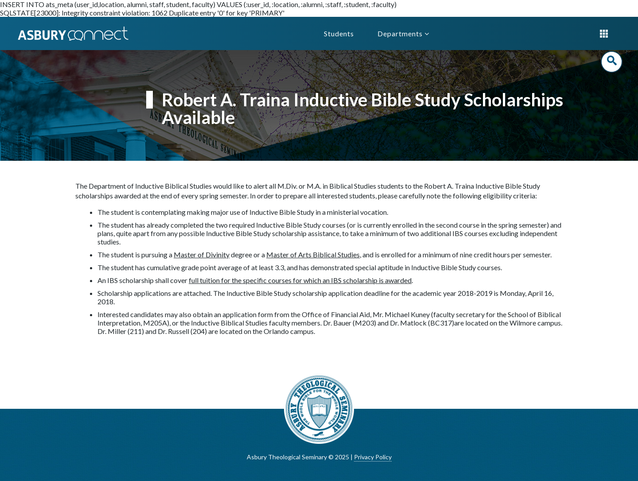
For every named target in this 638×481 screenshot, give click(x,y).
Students (339, 33)
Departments (403, 33)
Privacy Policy (373, 457)
